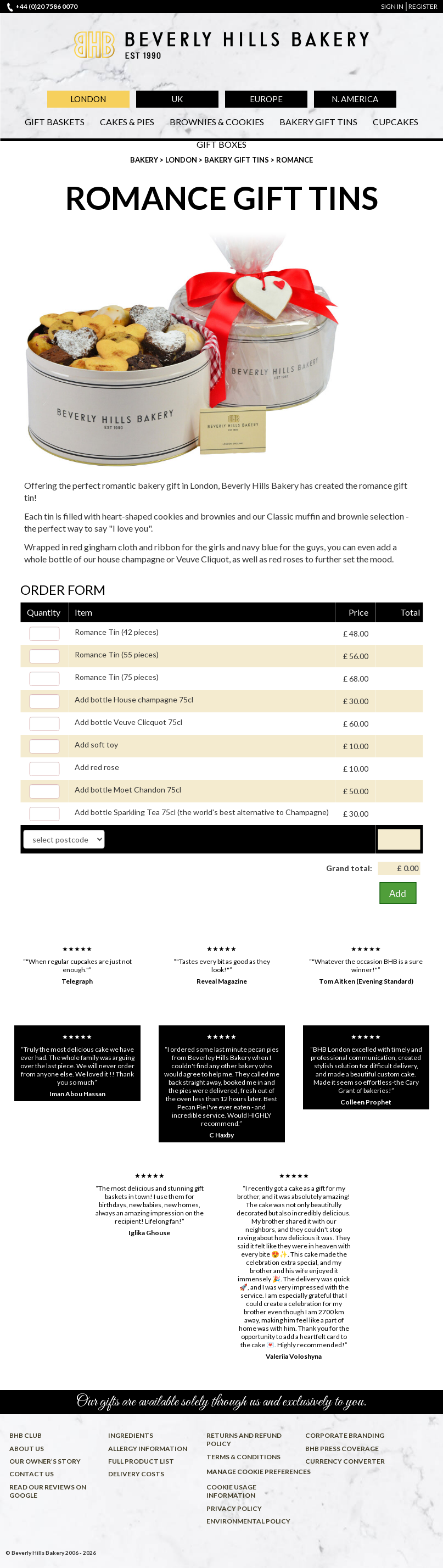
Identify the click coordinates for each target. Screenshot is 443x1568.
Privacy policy (234, 1508)
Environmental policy (248, 1521)
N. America (355, 99)
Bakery (145, 159)
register (423, 6)
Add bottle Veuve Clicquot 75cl (128, 722)
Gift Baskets (55, 121)
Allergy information (147, 1448)
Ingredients (130, 1435)
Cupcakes (395, 121)
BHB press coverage (342, 1448)
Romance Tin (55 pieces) (117, 654)
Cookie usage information (231, 1491)
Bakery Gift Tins (318, 121)
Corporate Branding (344, 1435)
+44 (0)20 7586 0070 (46, 6)
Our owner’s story (45, 1461)
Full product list (141, 1461)
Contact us (31, 1474)
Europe (266, 99)
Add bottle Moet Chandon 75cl (128, 789)
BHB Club (25, 1435)
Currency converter (345, 1461)
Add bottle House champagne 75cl (134, 699)
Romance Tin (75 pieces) (117, 677)
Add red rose (97, 767)
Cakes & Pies (127, 121)
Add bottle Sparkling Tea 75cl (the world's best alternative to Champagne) (202, 812)
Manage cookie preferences (253, 1471)
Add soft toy (96, 744)
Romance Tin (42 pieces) (117, 632)
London (88, 99)
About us (26, 1448)
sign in (392, 6)
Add (397, 893)
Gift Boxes (221, 144)
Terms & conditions (243, 1457)
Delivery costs (136, 1474)
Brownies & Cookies (217, 121)
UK (177, 99)
